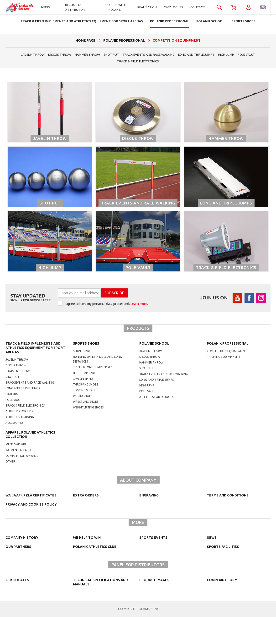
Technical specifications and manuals (100, 582)
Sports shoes (86, 343)
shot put (111, 54)
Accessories (14, 422)
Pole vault (246, 54)
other (10, 461)
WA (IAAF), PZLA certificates (31, 495)
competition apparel (21, 455)
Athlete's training (19, 417)
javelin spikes (83, 378)
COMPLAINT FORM (222, 580)
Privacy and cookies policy (31, 504)
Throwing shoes (85, 384)
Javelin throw (33, 54)
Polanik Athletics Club (95, 547)
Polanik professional (227, 343)
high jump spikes (85, 373)
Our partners (18, 547)
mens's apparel (16, 444)
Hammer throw (17, 371)
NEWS (212, 538)
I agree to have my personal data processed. (106, 304)
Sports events (153, 538)
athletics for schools (156, 396)
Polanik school (154, 343)
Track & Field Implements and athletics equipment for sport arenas (35, 348)
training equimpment (223, 356)
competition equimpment (227, 351)
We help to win (87, 538)
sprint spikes (82, 351)
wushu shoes (82, 395)
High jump (226, 54)
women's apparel (18, 450)
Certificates (17, 580)
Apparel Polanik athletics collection (30, 434)
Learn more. (139, 304)
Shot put (12, 376)
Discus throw (59, 54)
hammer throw (87, 54)
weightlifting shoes (88, 407)
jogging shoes (84, 390)
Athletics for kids (19, 411)
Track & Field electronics (138, 61)
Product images (154, 580)
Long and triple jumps (196, 54)
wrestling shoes (85, 401)
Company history (21, 538)
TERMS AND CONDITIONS (228, 495)
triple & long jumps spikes (92, 367)
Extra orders (86, 495)
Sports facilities (223, 547)
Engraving (149, 495)
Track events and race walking (149, 54)
